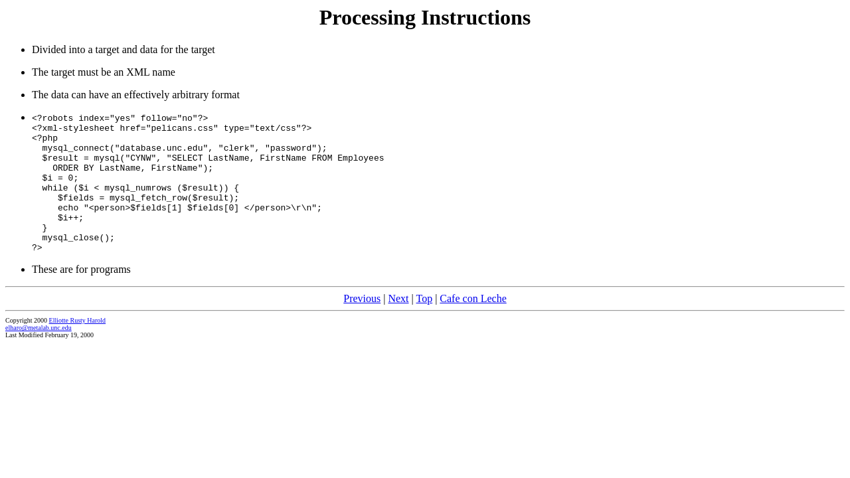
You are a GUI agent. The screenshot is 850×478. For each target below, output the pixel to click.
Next (398, 324)
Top (424, 324)
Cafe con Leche (473, 324)
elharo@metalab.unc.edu (38, 353)
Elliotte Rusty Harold (77, 346)
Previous (362, 324)
